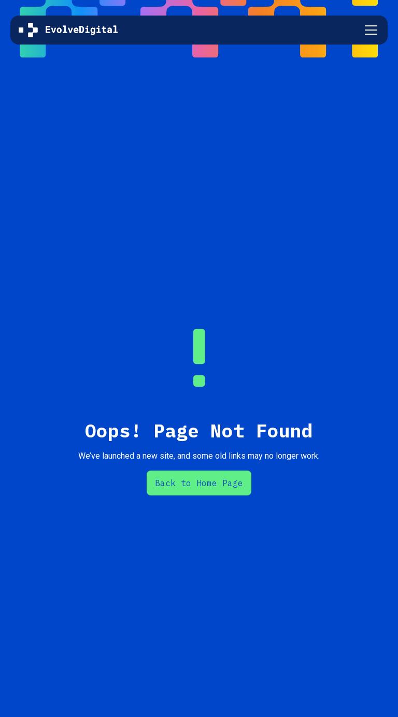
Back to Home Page (199, 483)
